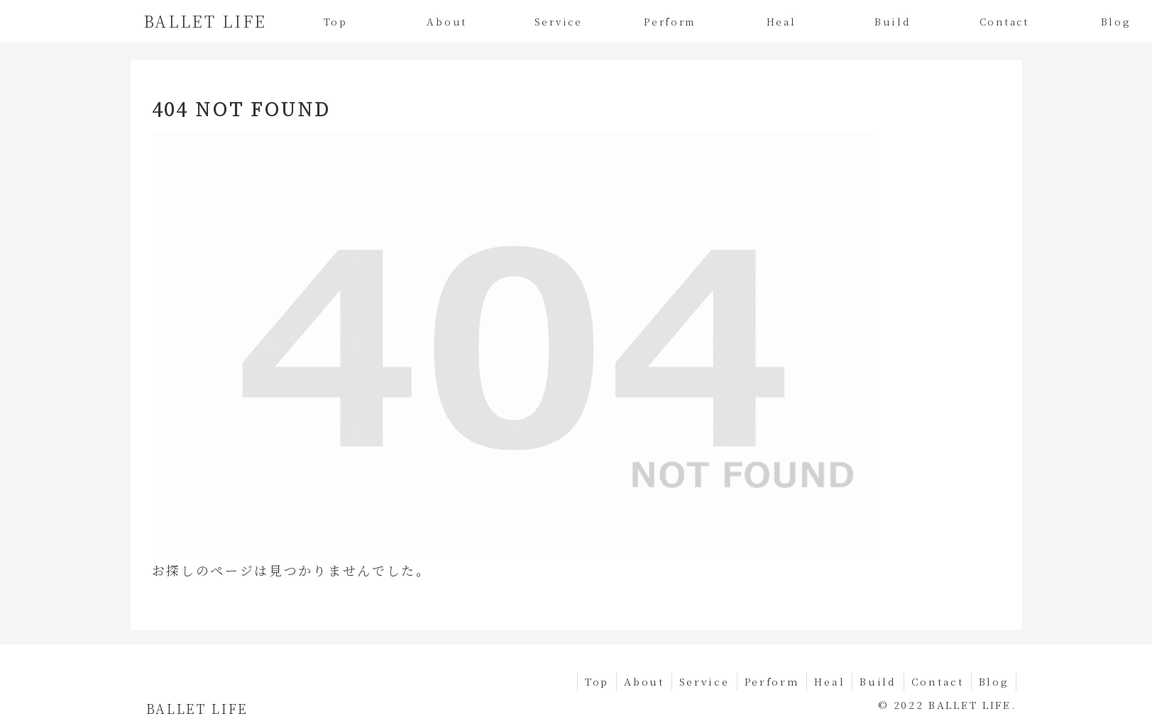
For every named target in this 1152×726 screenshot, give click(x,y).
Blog (994, 681)
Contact (937, 681)
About (644, 681)
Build (878, 681)
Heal (829, 681)
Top (597, 681)
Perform (772, 681)
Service (704, 681)
